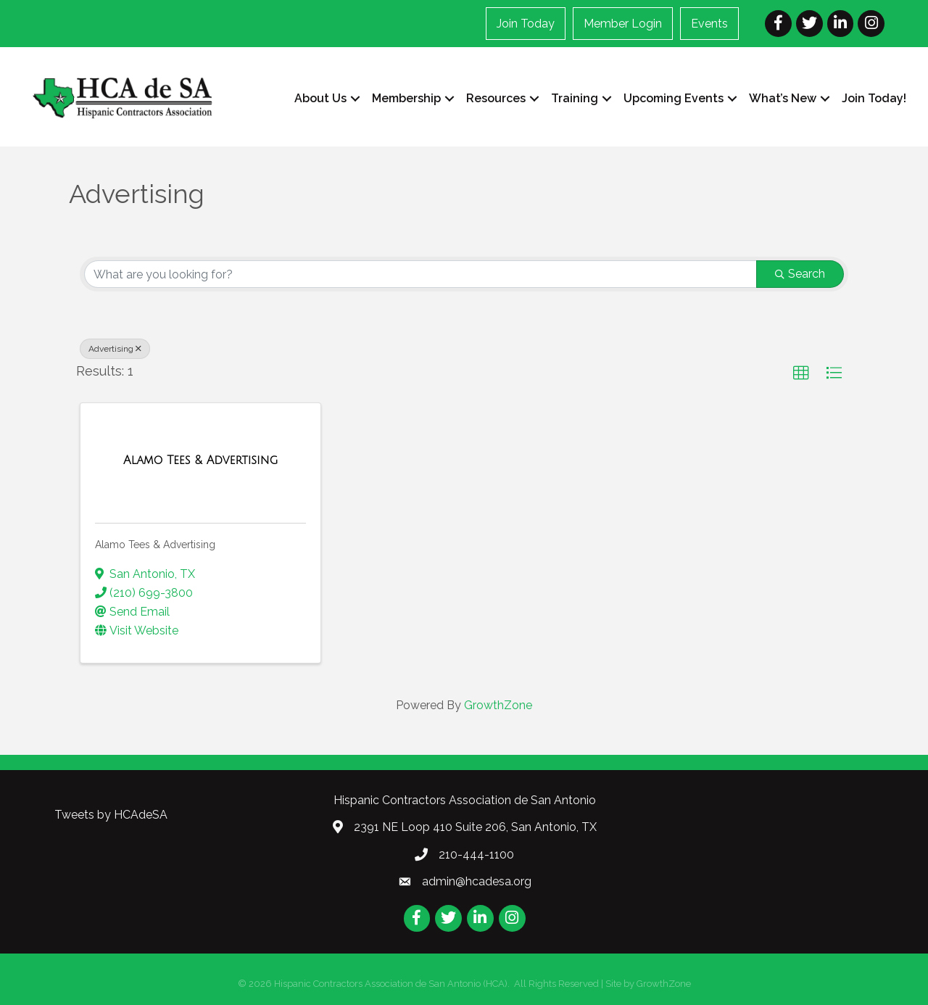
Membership (406, 98)
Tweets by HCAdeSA (110, 814)
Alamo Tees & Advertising (155, 544)
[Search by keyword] (420, 274)
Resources (496, 98)
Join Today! (874, 98)
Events (709, 23)
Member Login (623, 23)
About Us (320, 98)
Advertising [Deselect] (114, 349)
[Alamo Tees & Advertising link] (200, 460)
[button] (801, 373)
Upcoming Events (674, 98)
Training (574, 98)
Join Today (526, 23)
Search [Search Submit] (800, 274)
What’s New (782, 98)
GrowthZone (498, 705)
